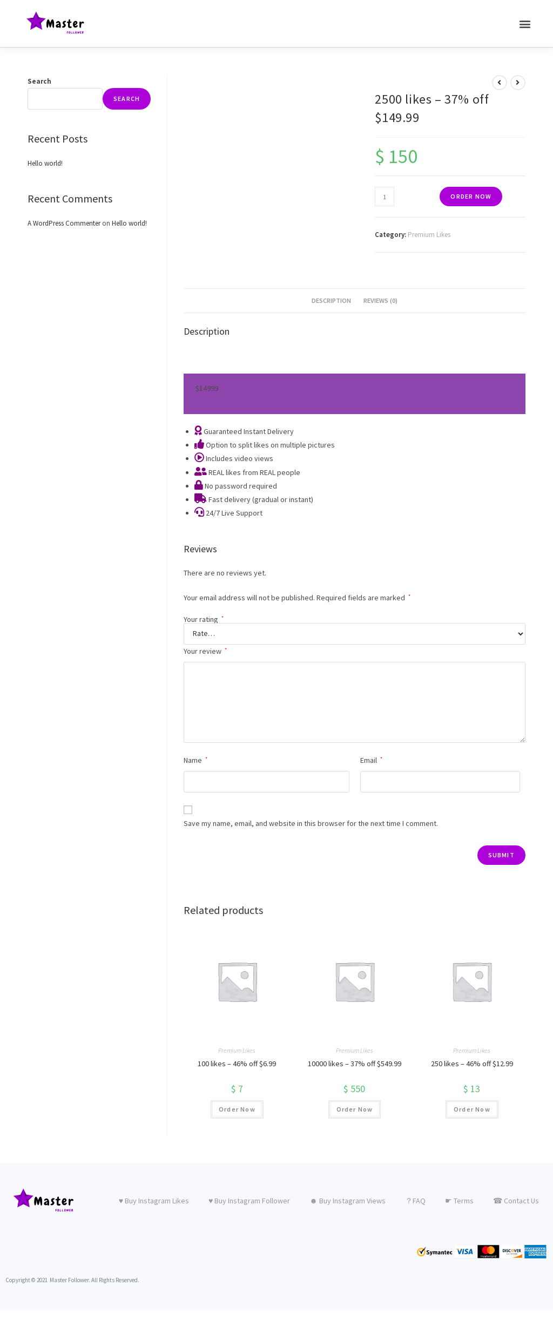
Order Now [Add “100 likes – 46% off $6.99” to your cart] (237, 1109)
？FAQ (415, 1200)
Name (195, 759)
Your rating (204, 618)
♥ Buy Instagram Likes (154, 1200)
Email (371, 759)
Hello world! (45, 162)
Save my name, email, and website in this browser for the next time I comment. (311, 823)
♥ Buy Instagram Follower (249, 1200)
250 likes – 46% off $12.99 (472, 1063)
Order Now (470, 196)
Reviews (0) (380, 300)
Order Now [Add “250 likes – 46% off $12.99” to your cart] (472, 1109)
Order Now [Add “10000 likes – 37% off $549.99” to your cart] (354, 1109)
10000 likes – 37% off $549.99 (354, 1063)
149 (206, 387)
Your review (205, 650)
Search (39, 80)
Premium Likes (429, 234)
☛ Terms (459, 1200)
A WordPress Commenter (64, 222)
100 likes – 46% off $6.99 (237, 1063)
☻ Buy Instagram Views (347, 1200)
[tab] (331, 300)
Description (331, 300)
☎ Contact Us (516, 1200)
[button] (525, 23)
